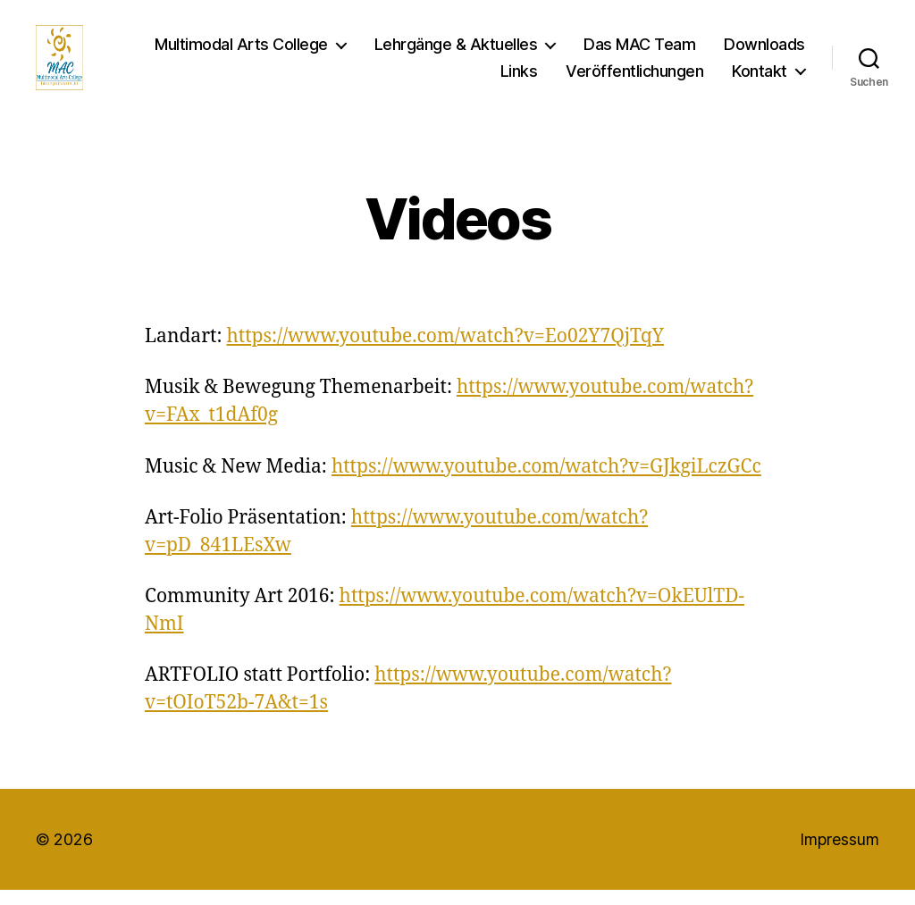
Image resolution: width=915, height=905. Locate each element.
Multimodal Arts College (241, 51)
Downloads (764, 51)
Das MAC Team (639, 51)
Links (519, 78)
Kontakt (759, 78)
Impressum (839, 853)
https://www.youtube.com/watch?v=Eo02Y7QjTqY (445, 351)
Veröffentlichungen (634, 78)
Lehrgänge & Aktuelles (456, 51)
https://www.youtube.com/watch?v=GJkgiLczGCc (546, 481)
